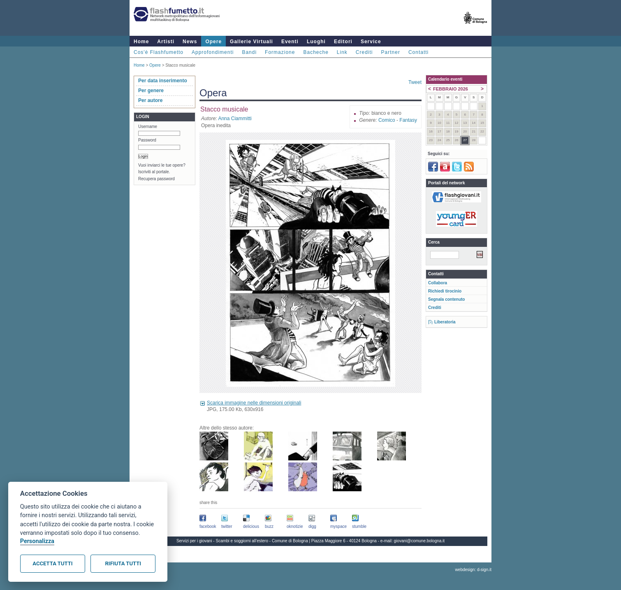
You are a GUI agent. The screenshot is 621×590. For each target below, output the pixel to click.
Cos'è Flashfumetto (158, 52)
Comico (386, 120)
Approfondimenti (213, 52)
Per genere (151, 90)
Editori (343, 41)
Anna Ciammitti (234, 118)
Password (147, 140)
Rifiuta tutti (123, 563)
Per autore (150, 100)
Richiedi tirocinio (444, 291)
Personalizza (37, 541)
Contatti (418, 52)
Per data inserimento (162, 81)
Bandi (249, 52)
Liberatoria (445, 322)
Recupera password (156, 179)
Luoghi (316, 41)
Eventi (290, 41)
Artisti (165, 41)
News (190, 41)
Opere (213, 41)
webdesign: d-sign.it (473, 569)
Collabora (437, 283)
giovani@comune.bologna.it (419, 541)
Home (141, 41)
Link (342, 52)
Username (147, 126)
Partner (390, 52)
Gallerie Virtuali (251, 41)
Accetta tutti (52, 563)
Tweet (415, 82)
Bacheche (315, 52)
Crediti (364, 52)
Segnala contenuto (446, 299)
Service (371, 41)
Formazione (280, 52)
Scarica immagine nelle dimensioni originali (254, 403)
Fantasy (408, 120)
